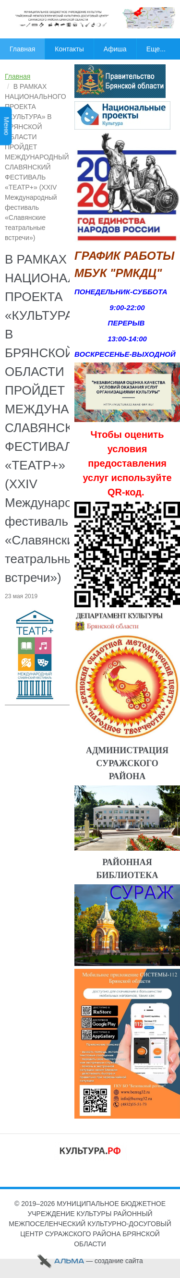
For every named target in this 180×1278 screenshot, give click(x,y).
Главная (17, 76)
